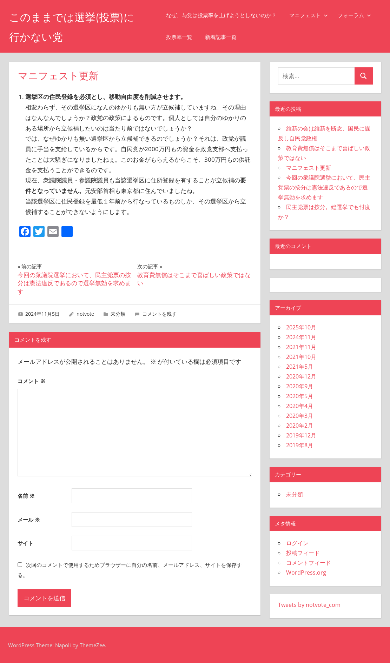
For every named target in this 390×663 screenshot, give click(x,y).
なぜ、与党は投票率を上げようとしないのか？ (227, 15)
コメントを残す (159, 313)
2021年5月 (299, 366)
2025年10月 (301, 327)
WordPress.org (306, 572)
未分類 (118, 313)
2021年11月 (301, 347)
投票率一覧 (185, 37)
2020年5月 (299, 396)
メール (29, 519)
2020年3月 (299, 416)
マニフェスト (314, 15)
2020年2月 (299, 425)
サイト (25, 543)
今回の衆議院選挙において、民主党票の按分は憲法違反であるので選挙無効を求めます (324, 187)
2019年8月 (299, 445)
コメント (31, 380)
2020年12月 (301, 376)
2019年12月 (301, 435)
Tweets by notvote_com (309, 605)
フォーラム (360, 15)
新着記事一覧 (226, 37)
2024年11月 (301, 337)
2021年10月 (301, 357)
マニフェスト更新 (308, 168)
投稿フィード (303, 553)
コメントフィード (308, 563)
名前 (26, 495)
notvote (85, 313)
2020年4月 (299, 406)
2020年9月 (299, 386)
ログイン (297, 543)
